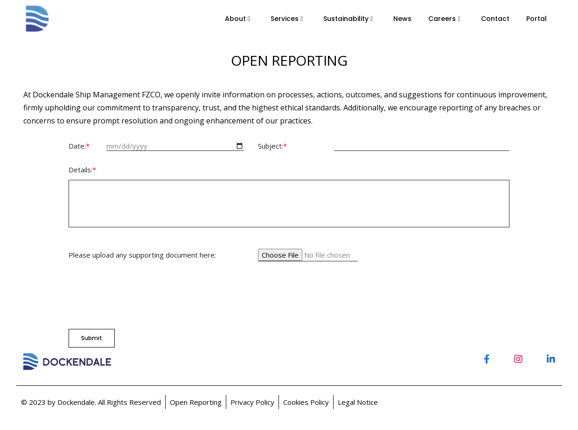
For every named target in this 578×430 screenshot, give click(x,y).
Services (288, 18)
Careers (446, 18)
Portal (536, 18)
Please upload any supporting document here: (142, 254)
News (402, 18)
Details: (82, 169)
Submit (91, 338)
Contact (495, 18)
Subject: (272, 145)
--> (63, 19)
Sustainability (349, 18)
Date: (79, 145)
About (239, 18)
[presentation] (139, 291)
